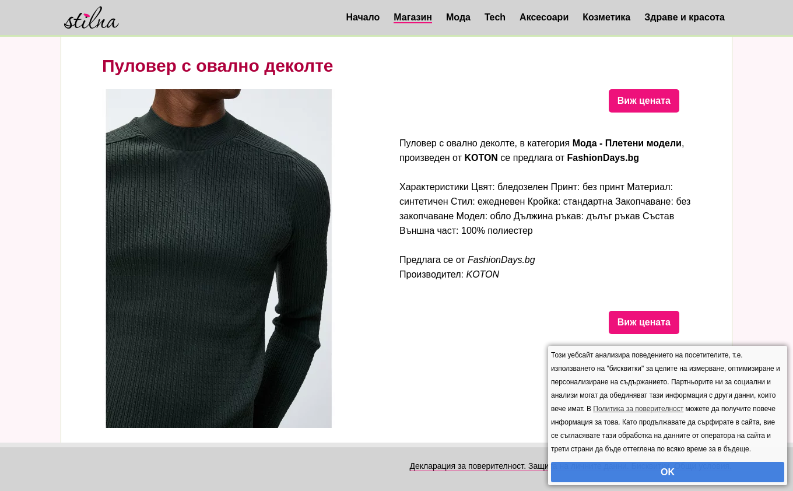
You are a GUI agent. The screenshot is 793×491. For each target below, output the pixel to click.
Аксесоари (544, 17)
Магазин (413, 17)
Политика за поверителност (638, 409)
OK (668, 472)
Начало (363, 17)
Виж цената (644, 101)
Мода (458, 17)
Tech (495, 17)
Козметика (606, 17)
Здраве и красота (684, 17)
